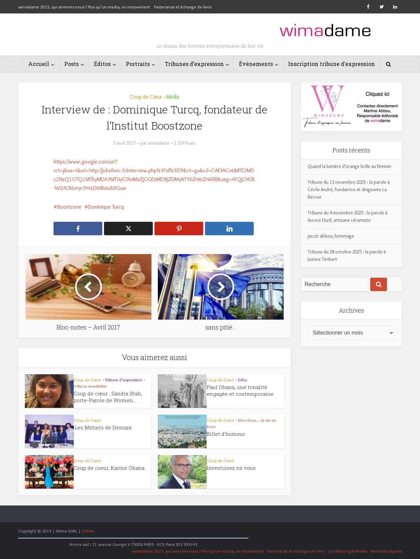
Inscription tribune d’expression (331, 63)
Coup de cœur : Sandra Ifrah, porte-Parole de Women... (108, 397)
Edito (242, 379)
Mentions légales (386, 551)
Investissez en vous (231, 467)
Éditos (102, 63)
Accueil (38, 63)
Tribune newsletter (90, 386)
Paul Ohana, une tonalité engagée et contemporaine (240, 390)
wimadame (158, 143)
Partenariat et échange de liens (182, 6)
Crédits (88, 530)
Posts (71, 63)
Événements (256, 63)
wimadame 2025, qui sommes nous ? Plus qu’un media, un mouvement (84, 6)
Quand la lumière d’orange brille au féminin (349, 166)
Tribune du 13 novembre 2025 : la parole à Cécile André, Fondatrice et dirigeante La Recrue (349, 189)
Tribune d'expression (123, 379)
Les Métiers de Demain (103, 427)
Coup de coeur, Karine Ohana (109, 467)
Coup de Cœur (146, 97)
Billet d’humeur (226, 433)
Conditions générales (347, 551)
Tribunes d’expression (194, 63)
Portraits (138, 63)
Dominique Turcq (106, 207)
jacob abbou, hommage (331, 236)
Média (172, 97)
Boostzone (69, 207)
